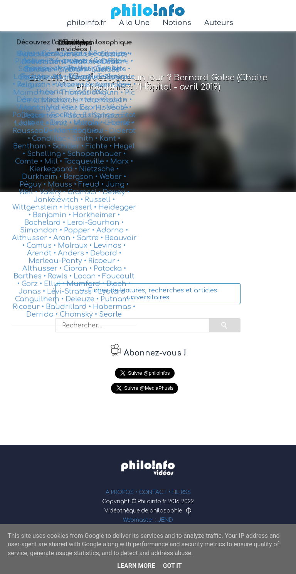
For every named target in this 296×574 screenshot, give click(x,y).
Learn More (136, 565)
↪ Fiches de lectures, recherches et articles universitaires (148, 294)
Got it (172, 565)
